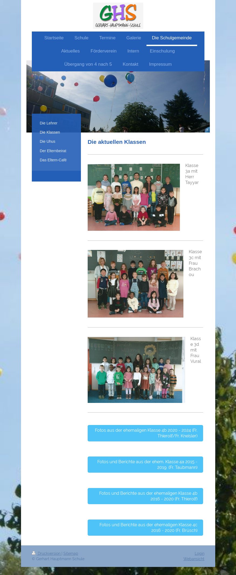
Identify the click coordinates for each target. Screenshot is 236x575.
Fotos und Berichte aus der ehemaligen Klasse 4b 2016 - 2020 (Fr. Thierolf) (148, 496)
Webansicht (193, 559)
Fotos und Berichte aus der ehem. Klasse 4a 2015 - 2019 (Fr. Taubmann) (147, 464)
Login (199, 553)
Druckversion (46, 553)
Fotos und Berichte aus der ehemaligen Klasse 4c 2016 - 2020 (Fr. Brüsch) (148, 527)
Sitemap (70, 553)
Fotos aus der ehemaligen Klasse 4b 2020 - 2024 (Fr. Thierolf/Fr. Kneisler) (146, 433)
